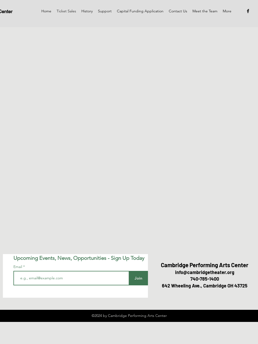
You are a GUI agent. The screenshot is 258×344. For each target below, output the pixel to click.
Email (18, 267)
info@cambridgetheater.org (204, 272)
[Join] (138, 278)
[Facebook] (248, 11)
